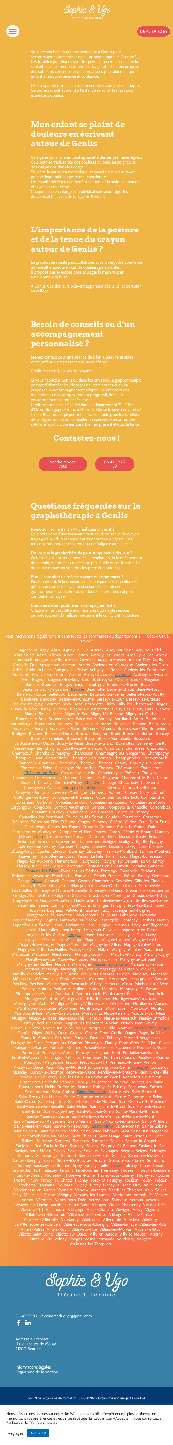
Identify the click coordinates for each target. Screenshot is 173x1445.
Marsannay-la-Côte (110, 964)
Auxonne (123, 674)
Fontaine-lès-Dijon (41, 870)
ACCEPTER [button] (38, 1433)
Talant (116, 1165)
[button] (13, 31)
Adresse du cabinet (32, 1339)
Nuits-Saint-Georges (152, 1028)
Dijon (38, 836)
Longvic (74, 934)
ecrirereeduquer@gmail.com (68, 1316)
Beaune (77, 689)
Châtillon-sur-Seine (41, 772)
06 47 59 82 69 (29, 1316)
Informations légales (33, 1367)
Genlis (36, 880)
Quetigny (140, 1067)
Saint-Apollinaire (91, 1091)
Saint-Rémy (102, 1126)
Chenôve (92, 782)
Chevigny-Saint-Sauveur (83, 787)
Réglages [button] (15, 1433)
